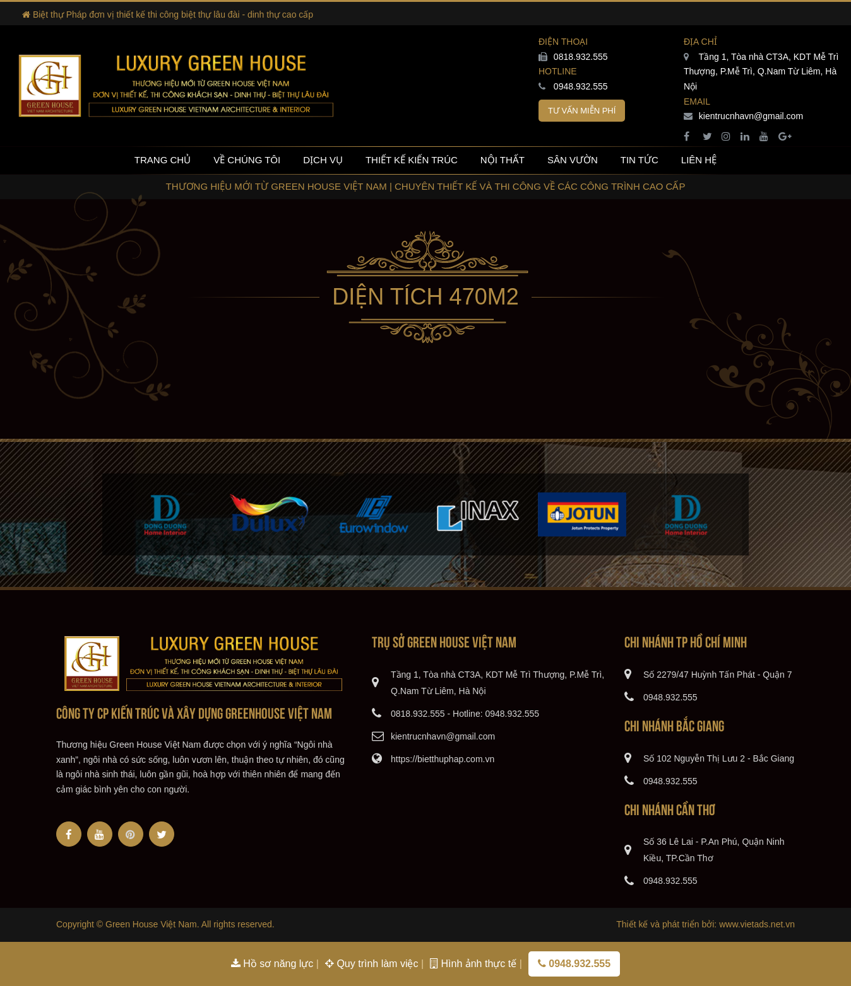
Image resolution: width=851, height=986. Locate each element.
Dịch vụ (323, 159)
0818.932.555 (573, 57)
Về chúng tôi (246, 159)
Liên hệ (699, 159)
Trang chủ (162, 159)
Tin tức (639, 159)
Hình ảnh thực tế (475, 963)
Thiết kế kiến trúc (412, 159)
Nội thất (502, 159)
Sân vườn (572, 159)
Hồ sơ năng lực (273, 963)
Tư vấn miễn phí (582, 110)
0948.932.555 (573, 86)
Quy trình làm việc (373, 963)
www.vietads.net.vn (757, 924)
